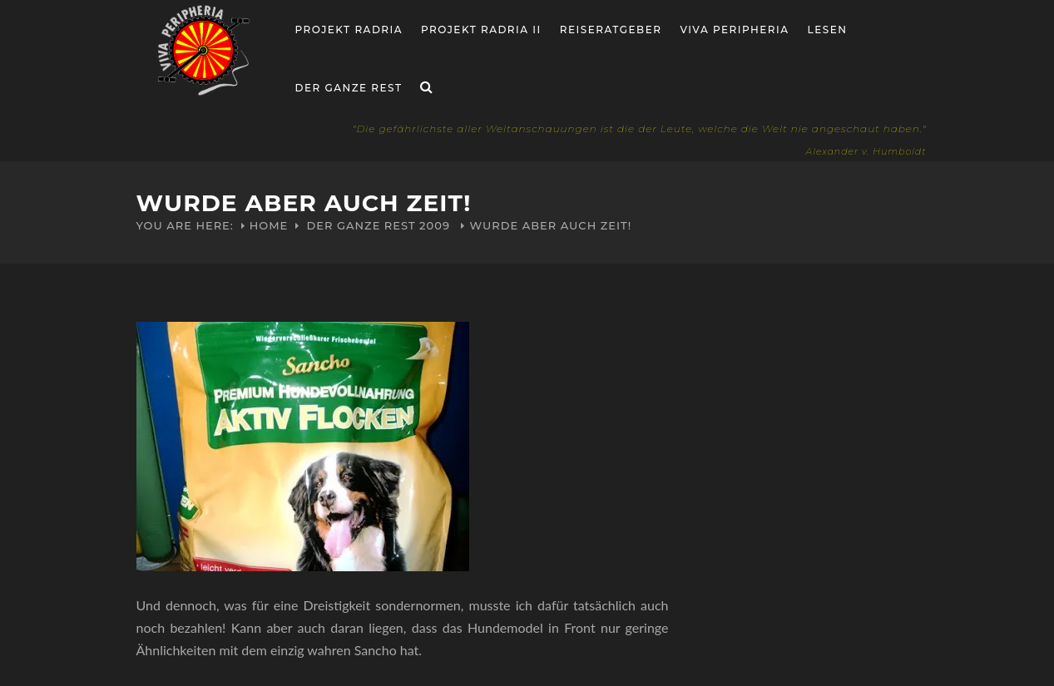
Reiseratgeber (611, 29)
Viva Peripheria (734, 29)
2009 (434, 225)
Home (269, 225)
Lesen (828, 29)
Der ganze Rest (349, 87)
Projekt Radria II (481, 29)
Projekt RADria (349, 29)
